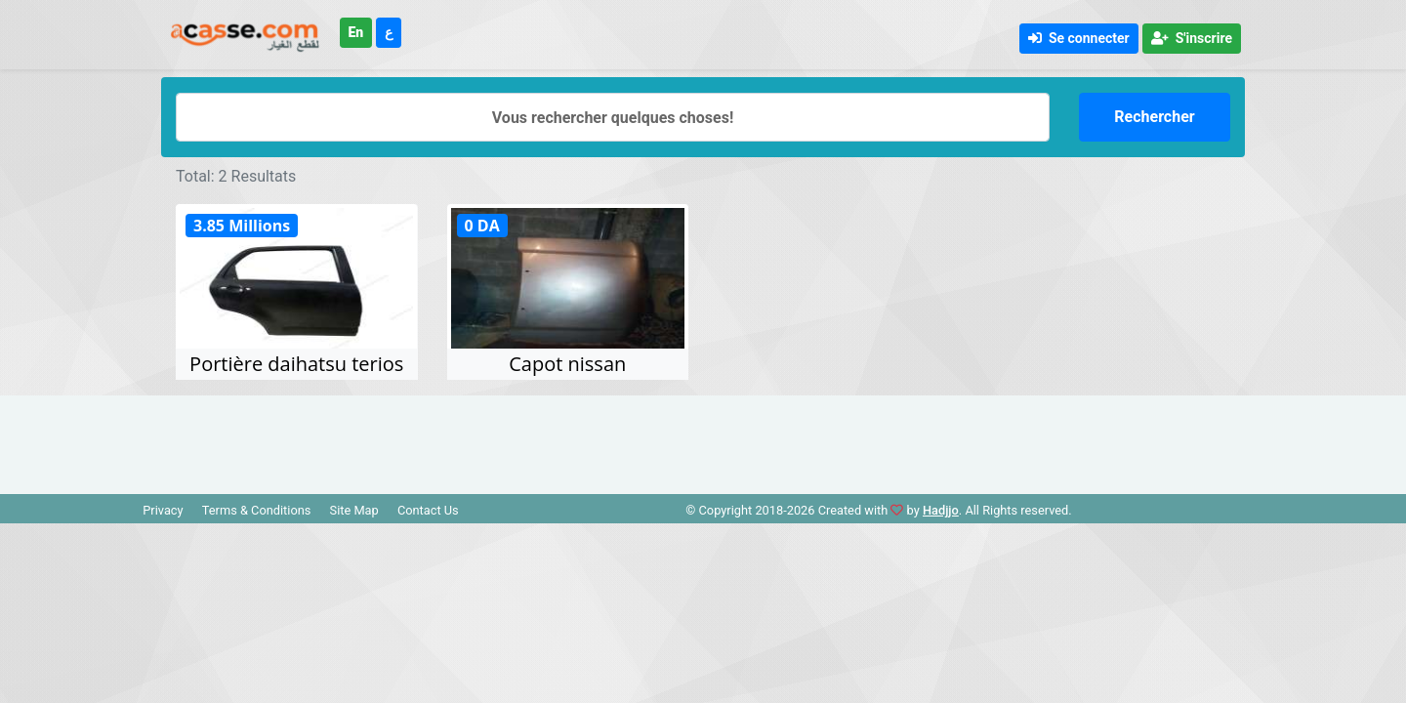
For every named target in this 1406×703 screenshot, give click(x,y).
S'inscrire (1191, 38)
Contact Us (428, 510)
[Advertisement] (703, 439)
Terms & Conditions (256, 510)
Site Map (354, 510)
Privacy (163, 510)
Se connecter (1079, 38)
